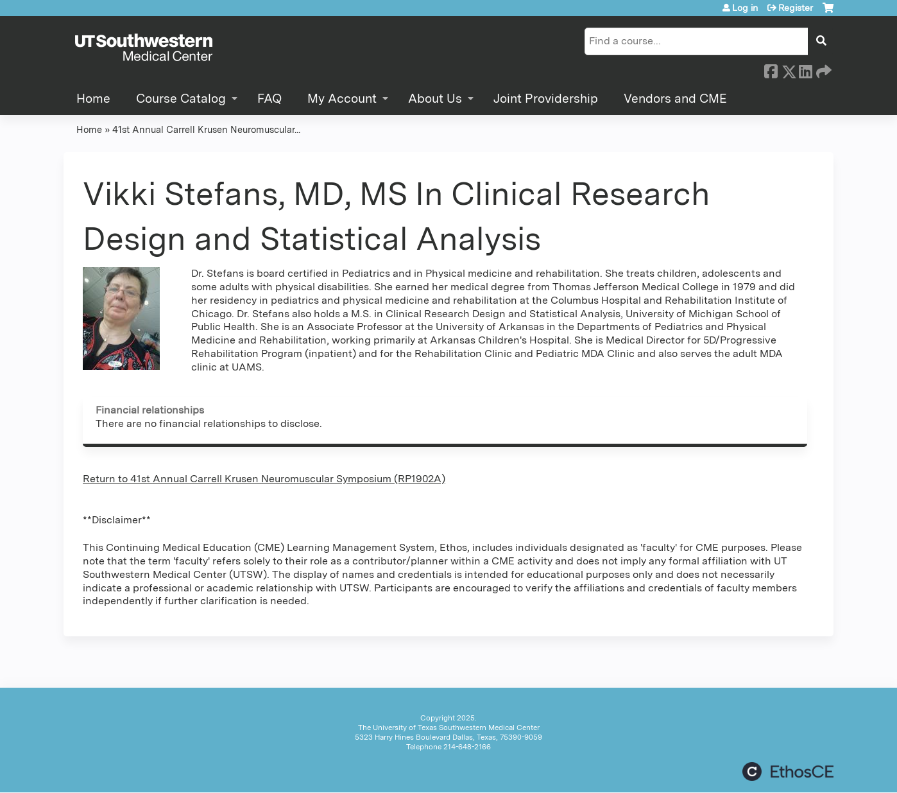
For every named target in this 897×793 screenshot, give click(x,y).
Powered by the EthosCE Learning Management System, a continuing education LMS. (787, 771)
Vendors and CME (675, 98)
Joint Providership (545, 98)
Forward (822, 69)
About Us (435, 98)
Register (795, 7)
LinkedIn (805, 69)
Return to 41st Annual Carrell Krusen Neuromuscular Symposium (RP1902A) (264, 479)
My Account (342, 98)
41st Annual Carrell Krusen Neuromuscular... (206, 129)
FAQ (269, 98)
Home (93, 98)
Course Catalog (181, 98)
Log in (745, 7)
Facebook (770, 69)
